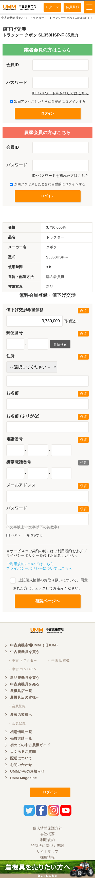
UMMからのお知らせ (27, 771)
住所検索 (60, 344)
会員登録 (72, 7)
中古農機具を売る (24, 684)
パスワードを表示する (24, 535)
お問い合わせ (21, 765)
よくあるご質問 (23, 752)
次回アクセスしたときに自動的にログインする (48, 101)
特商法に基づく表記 (47, 846)
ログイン (52, 7)
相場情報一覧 (21, 732)
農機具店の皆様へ (24, 697)
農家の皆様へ (21, 715)
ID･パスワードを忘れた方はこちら (60, 93)
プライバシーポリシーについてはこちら (39, 568)
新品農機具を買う (24, 678)
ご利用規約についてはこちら (30, 564)
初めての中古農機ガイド (30, 745)
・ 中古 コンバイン (22, 669)
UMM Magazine (23, 778)
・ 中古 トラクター (22, 660)
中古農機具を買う (24, 652)
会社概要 (47, 834)
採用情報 (47, 857)
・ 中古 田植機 (58, 660)
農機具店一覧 (21, 691)
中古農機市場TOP (13, 17)
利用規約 (47, 840)
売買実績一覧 (21, 738)
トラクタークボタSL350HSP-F (69, 17)
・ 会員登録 (17, 706)
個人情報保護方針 (47, 828)
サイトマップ (47, 851)
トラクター (37, 17)
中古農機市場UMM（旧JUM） (35, 645)
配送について (21, 758)
